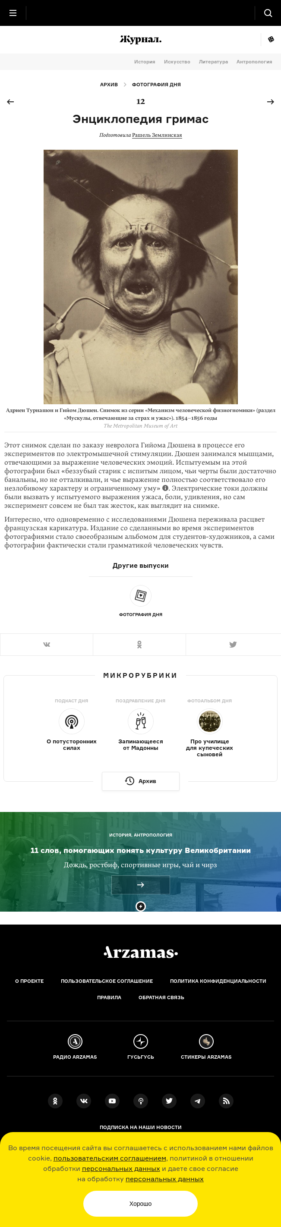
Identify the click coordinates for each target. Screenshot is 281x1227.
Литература (213, 62)
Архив (109, 85)
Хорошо (140, 1203)
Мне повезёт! (271, 39)
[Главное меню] (13, 13)
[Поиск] (268, 13)
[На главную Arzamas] (140, 13)
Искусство (177, 62)
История (144, 62)
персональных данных (121, 1168)
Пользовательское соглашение (107, 981)
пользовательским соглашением (110, 1158)
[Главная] (141, 952)
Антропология (254, 62)
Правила (109, 997)
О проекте (29, 981)
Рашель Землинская (157, 135)
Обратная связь (161, 997)
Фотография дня (156, 85)
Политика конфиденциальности (218, 981)
